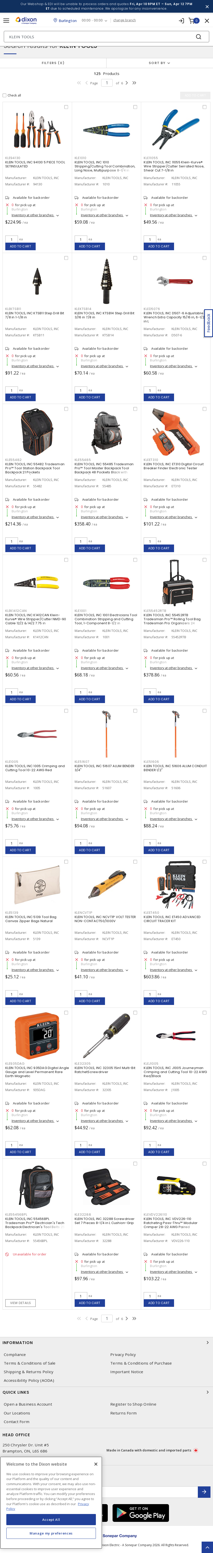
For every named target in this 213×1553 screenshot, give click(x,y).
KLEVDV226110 (155, 1214)
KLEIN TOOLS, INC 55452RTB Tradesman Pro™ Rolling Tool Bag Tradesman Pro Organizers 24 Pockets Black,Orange (172, 621)
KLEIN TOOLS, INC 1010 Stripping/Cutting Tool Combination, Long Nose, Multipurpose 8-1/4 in (105, 166)
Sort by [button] (157, 63)
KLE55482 (13, 460)
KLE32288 (83, 1214)
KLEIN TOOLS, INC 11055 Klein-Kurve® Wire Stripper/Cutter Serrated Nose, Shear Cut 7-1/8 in (174, 166)
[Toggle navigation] (6, 21)
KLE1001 (81, 611)
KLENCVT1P (83, 912)
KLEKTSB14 (83, 309)
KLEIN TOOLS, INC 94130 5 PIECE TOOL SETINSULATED (35, 164)
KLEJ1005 (151, 1063)
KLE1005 (11, 762)
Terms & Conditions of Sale (30, 1363)
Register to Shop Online (133, 1404)
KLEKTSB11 (13, 309)
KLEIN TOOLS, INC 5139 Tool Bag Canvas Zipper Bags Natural (31, 919)
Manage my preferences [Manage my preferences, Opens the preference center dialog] (51, 1533)
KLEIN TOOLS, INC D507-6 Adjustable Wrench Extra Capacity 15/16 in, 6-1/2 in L (174, 317)
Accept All (51, 1519)
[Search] (106, 36)
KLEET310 (151, 460)
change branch (124, 20)
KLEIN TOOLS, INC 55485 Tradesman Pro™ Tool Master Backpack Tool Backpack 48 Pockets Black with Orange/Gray (104, 470)
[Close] (95, 1464)
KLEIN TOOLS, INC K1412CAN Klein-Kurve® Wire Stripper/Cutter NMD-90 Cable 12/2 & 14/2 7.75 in (35, 619)
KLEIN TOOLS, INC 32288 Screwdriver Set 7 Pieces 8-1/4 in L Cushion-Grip (105, 1221)
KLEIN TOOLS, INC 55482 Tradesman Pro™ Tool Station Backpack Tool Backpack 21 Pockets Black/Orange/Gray (35, 470)
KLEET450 (151, 912)
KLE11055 (151, 158)
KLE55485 (83, 460)
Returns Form (123, 1413)
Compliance (15, 1354)
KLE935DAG (15, 1063)
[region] (51, 1503)
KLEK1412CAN (16, 611)
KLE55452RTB (155, 611)
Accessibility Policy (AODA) (29, 1380)
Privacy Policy (123, 1354)
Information (106, 1342)
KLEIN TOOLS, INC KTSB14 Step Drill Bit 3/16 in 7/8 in (105, 315)
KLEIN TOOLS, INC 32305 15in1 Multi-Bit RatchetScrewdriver (105, 1070)
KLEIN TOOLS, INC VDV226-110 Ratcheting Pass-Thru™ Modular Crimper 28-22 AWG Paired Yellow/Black (171, 1225)
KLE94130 (12, 158)
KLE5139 (11, 912)
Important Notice (126, 1371)
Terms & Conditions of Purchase (141, 1363)
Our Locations (17, 1413)
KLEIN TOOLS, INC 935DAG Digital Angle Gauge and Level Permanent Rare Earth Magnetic (37, 1072)
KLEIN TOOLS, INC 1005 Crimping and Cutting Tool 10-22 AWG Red (35, 768)
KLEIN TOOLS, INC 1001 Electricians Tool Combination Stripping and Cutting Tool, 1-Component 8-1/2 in (106, 619)
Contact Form (16, 1421)
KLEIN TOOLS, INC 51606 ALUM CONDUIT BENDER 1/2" (175, 768)
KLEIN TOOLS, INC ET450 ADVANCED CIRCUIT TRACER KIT (172, 919)
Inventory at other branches (33, 215)
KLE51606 (151, 762)
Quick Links (106, 1392)
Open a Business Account (28, 1404)
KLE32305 (83, 1063)
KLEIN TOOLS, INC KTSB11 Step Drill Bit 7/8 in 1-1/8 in (34, 315)
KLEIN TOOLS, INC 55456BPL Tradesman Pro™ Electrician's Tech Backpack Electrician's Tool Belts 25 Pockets (35, 1225)
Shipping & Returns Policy (28, 1371)
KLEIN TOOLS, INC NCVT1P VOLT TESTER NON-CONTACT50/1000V (105, 919)
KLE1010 (81, 158)
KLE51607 (82, 762)
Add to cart (20, 246)
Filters (53, 63)
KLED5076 (152, 309)
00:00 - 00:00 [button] (92, 20)
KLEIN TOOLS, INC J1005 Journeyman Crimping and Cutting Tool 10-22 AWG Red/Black (175, 1072)
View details (20, 1303)
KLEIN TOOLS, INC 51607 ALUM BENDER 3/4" (105, 768)
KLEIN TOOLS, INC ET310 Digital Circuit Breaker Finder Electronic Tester (174, 466)
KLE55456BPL (16, 1214)
